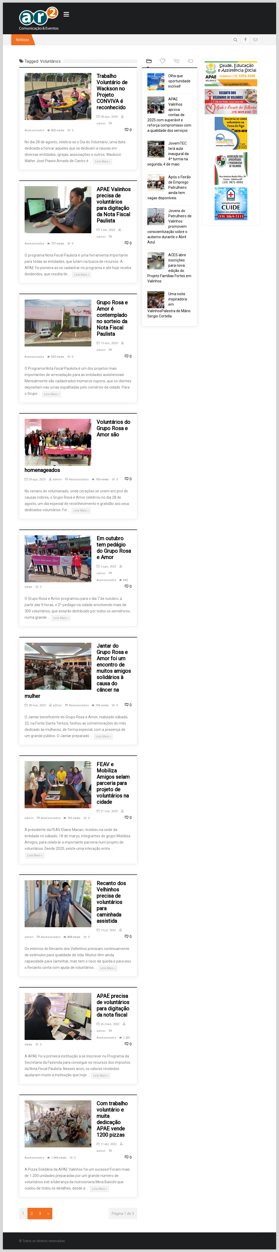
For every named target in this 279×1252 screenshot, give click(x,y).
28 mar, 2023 (35, 705)
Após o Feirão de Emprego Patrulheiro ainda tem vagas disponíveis (169, 187)
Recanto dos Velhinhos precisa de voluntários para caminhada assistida (111, 902)
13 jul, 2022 (106, 930)
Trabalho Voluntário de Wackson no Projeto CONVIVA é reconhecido (112, 92)
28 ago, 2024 (107, 116)
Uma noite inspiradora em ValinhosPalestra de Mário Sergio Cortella (169, 305)
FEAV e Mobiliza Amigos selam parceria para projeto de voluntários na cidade (113, 783)
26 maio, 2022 (108, 1024)
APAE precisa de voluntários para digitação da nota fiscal (113, 1005)
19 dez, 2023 (107, 343)
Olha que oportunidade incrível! (179, 81)
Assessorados (34, 130)
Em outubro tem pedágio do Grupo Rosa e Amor (114, 547)
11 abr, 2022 (106, 1144)
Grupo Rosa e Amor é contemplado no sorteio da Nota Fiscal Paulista (112, 318)
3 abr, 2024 (106, 230)
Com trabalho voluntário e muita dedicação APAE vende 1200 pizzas (112, 1119)
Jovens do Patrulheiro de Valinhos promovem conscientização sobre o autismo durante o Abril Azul (169, 226)
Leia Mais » (102, 161)
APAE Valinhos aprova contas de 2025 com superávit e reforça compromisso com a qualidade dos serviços (169, 115)
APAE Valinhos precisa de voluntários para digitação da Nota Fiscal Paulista (114, 205)
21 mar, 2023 (107, 811)
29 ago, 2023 (35, 479)
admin (55, 479)
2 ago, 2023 (106, 566)
